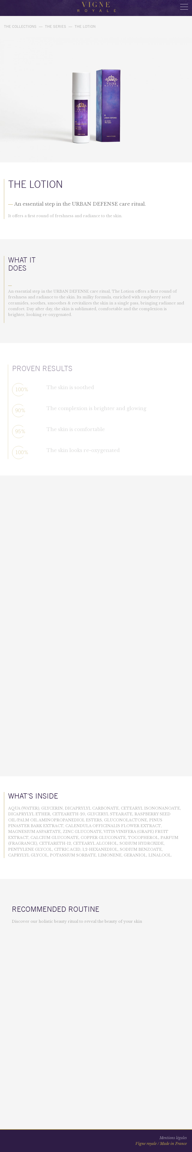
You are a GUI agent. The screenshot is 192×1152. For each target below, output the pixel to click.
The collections (20, 26)
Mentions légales (173, 1137)
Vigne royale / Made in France (161, 1143)
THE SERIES (55, 26)
